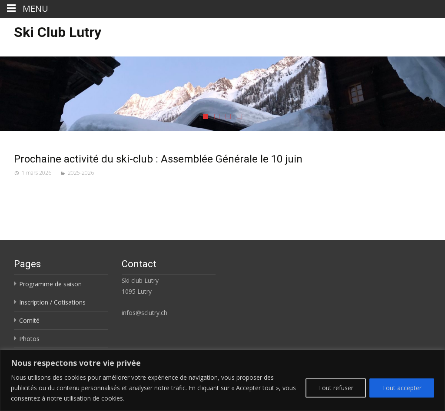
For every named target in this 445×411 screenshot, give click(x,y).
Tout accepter (402, 388)
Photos (29, 339)
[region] (222, 380)
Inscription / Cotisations (52, 302)
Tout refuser (335, 388)
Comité (29, 320)
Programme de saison (50, 284)
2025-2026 (81, 172)
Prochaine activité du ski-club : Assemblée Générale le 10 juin (158, 159)
